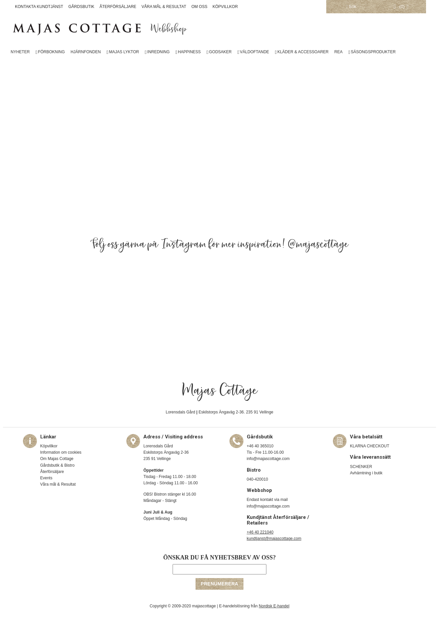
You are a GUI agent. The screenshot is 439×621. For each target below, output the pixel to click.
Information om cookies (60, 452)
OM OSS (199, 6)
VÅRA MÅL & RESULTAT (164, 6)
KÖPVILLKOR (225, 6)
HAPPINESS (189, 52)
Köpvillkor (49, 446)
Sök (351, 6)
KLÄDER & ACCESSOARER (303, 52)
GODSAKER (220, 52)
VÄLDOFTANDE (254, 52)
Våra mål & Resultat (58, 484)
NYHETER (20, 52)
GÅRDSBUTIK (81, 6)
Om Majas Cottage (56, 458)
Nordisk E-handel (274, 606)
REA (338, 52)
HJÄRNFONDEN (86, 52)
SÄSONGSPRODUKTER (373, 52)
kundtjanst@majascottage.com (274, 538)
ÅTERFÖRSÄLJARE (117, 6)
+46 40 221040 (260, 532)
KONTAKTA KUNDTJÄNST (39, 6)
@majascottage (318, 244)
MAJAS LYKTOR (124, 52)
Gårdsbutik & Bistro (57, 465)
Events (46, 478)
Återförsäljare (52, 471)
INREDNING (158, 52)
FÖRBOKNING (51, 52)
